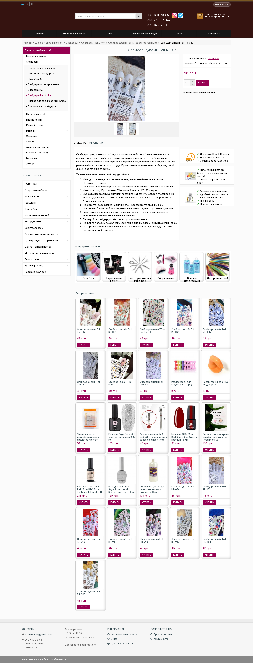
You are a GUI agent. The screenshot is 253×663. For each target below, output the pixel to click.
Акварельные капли (37, 147)
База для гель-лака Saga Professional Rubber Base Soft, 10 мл (121, 489)
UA (24, 4)
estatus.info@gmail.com (38, 634)
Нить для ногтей (35, 114)
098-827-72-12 (157, 25)
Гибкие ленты (34, 119)
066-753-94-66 (158, 20)
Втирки (30, 130)
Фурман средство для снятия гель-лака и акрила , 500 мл (152, 489)
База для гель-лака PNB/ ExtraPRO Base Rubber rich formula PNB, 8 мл (90, 490)
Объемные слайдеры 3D (42, 73)
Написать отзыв (218, 63)
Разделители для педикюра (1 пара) (181, 383)
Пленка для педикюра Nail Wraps (47, 100)
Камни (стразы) (35, 125)
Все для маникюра (42, 17)
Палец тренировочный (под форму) (215, 383)
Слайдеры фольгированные (43, 84)
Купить (202, 82)
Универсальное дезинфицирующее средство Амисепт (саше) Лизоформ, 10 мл (90, 438)
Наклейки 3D (35, 78)
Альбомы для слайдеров (42, 106)
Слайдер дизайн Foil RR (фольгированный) (132, 42)
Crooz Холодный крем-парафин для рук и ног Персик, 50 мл (216, 437)
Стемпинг (31, 136)
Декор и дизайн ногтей (48, 42)
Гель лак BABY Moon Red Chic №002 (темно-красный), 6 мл (184, 437)
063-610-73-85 (158, 15)
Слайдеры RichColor (93, 42)
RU (32, 4)
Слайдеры (72, 42)
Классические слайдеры (42, 67)
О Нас (114, 638)
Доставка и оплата (122, 643)
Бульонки (31, 158)
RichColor (213, 58)
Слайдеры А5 (35, 89)
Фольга (30, 141)
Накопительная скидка (124, 634)
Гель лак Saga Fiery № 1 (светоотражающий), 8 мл (121, 437)
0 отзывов (201, 63)
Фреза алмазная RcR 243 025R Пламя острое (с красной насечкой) (153, 437)
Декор (30, 163)
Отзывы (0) (96, 142)
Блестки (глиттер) (37, 152)
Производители (162, 634)
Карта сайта (160, 638)
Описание (80, 142)
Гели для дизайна (36, 56)
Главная (27, 42)
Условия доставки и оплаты (199, 92)
